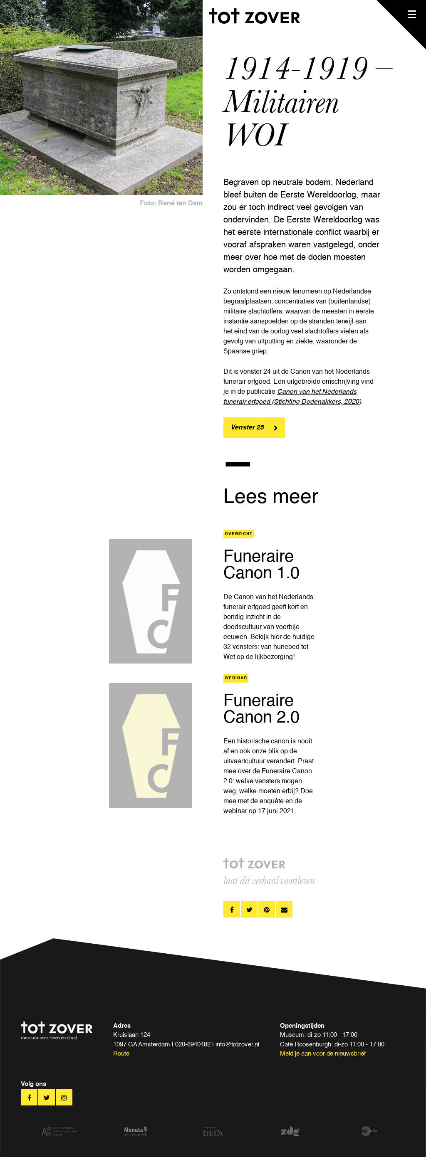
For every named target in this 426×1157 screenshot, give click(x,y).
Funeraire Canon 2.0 (261, 709)
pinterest (266, 909)
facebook (231, 909)
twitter (249, 909)
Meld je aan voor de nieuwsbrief (323, 1054)
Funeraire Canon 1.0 (261, 565)
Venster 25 (247, 427)
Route (121, 1054)
